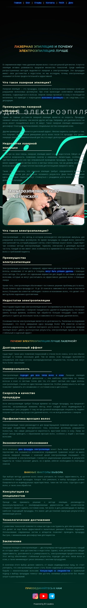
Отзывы (37, 2)
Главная (17, 2)
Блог (28, 2)
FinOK (61, 2)
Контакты (50, 2)
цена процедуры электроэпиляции (34, 449)
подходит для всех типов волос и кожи (42, 375)
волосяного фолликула (52, 97)
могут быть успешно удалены (59, 271)
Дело (71, 2)
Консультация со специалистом (55, 570)
